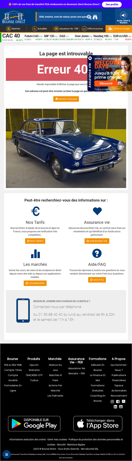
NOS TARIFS (35, 241)
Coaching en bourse (97, 398)
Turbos (34, 380)
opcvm (34, 365)
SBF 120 (49, 36)
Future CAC (32, 36)
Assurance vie (76, 368)
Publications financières (119, 377)
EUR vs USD (120, 36)
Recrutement (119, 395)
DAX (62, 36)
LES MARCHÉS (35, 283)
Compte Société (13, 377)
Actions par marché (55, 388)
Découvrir (106, 83)
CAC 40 (11, 36)
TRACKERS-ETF (34, 375)
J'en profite (111, 4)
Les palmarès (55, 395)
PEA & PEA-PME (13, 365)
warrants (34, 370)
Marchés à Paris (55, 377)
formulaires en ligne (13, 388)
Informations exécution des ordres (27, 439)
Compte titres (13, 370)
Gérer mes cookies (57, 439)
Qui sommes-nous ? (119, 367)
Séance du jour (55, 367)
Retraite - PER (77, 373)
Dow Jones (82, 36)
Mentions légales (76, 444)
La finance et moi (98, 377)
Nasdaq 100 (101, 36)
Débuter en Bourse (97, 367)
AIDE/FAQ (97, 279)
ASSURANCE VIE (97, 241)
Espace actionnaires (119, 388)
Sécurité (61, 444)
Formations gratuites (97, 388)
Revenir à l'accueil (66, 99)
